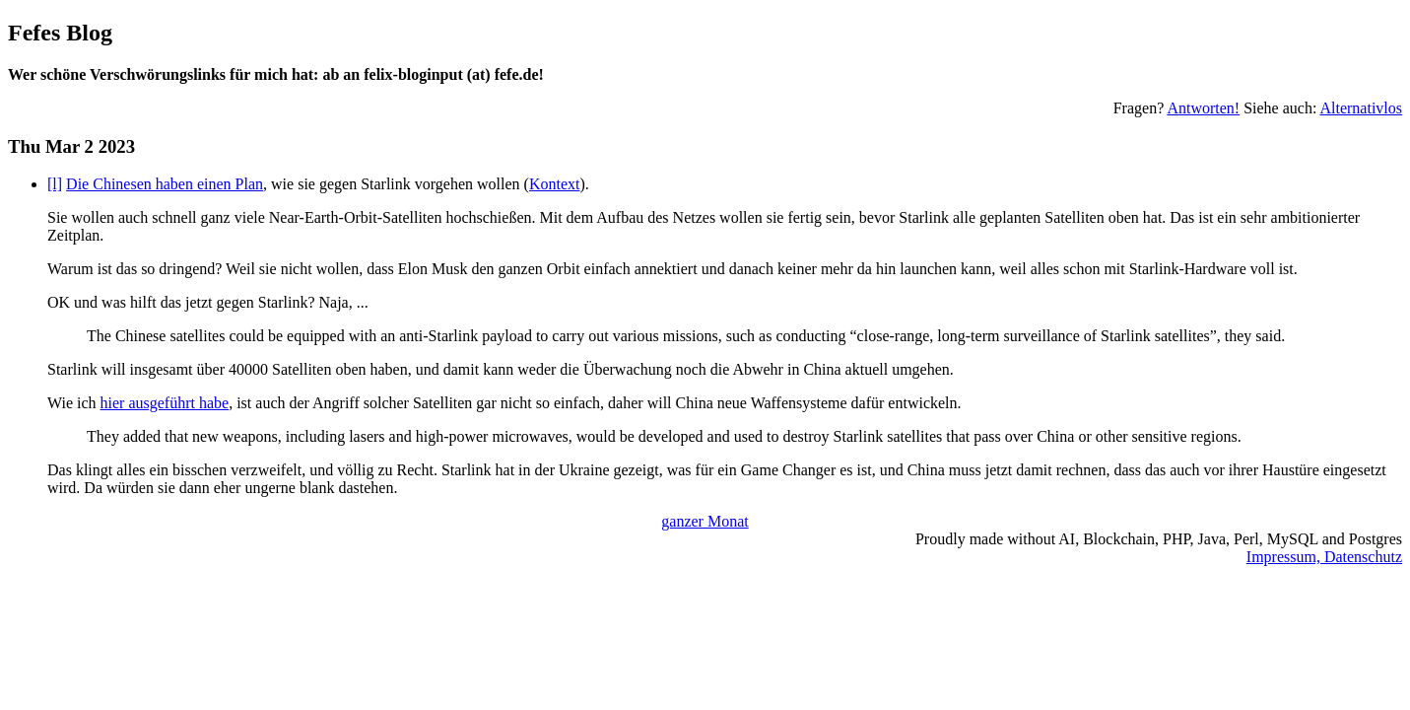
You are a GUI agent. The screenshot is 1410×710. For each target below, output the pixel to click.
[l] (54, 184)
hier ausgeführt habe (165, 402)
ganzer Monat (704, 521)
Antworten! (1203, 108)
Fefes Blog (60, 32)
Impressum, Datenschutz (1324, 556)
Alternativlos (1360, 108)
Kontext (554, 184)
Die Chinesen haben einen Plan (164, 184)
